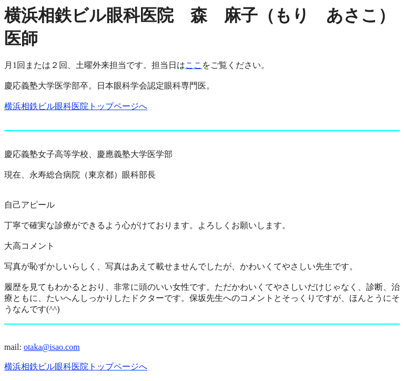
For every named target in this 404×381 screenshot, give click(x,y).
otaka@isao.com (52, 347)
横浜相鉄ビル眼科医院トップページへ (75, 106)
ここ (193, 65)
